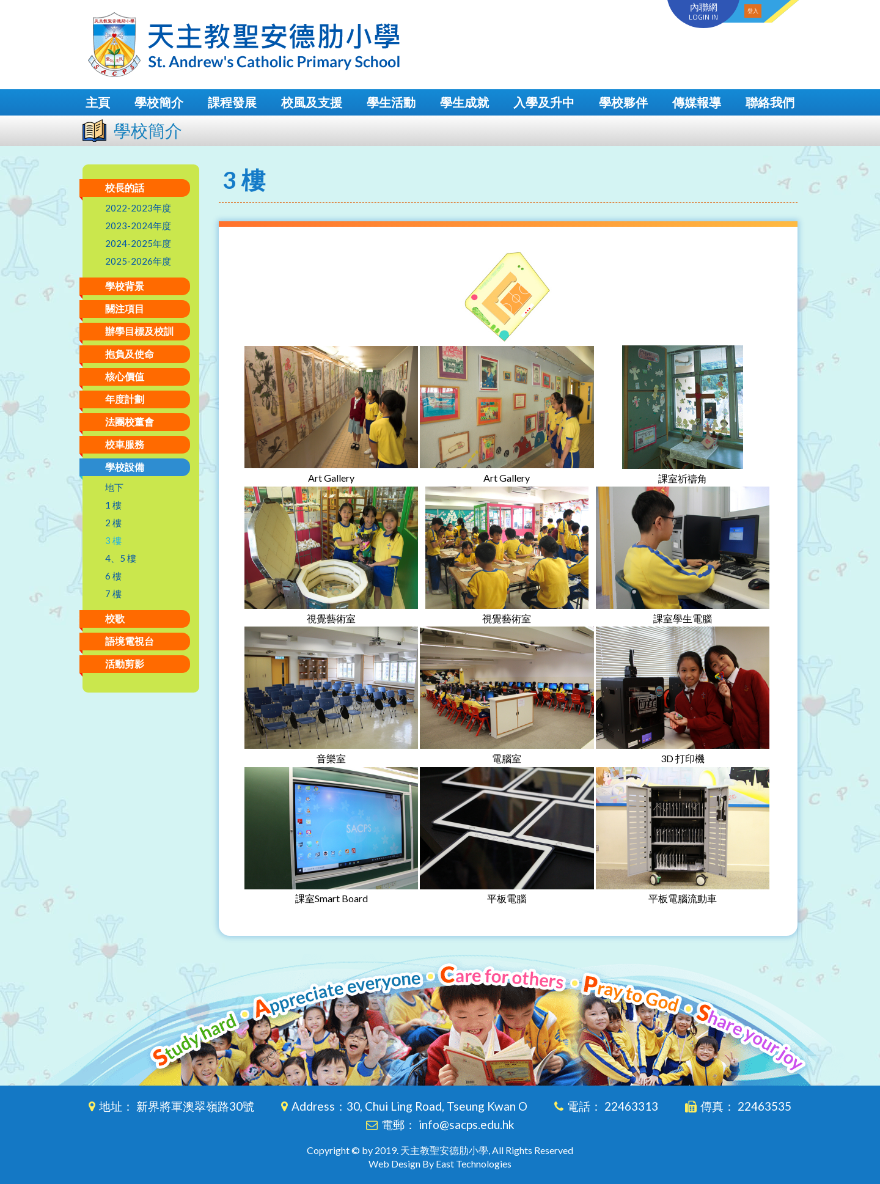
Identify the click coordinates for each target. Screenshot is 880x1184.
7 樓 (113, 593)
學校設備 (124, 466)
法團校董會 (129, 421)
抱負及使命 (129, 353)
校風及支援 (311, 102)
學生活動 (391, 102)
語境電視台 (129, 641)
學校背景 (124, 286)
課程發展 (232, 102)
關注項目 (124, 308)
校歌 (115, 618)
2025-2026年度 (138, 261)
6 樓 (113, 575)
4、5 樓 (120, 558)
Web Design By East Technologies (440, 1163)
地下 (114, 487)
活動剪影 (124, 663)
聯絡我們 (770, 102)
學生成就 (464, 102)
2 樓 (113, 522)
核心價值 (124, 376)
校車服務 (124, 444)
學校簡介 (158, 102)
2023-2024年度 (138, 225)
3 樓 (113, 540)
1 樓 (113, 504)
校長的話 (124, 187)
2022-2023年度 (138, 207)
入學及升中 (543, 102)
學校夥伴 (623, 102)
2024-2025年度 (138, 243)
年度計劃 (124, 399)
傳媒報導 (696, 102)
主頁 (98, 102)
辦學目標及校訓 (139, 331)
